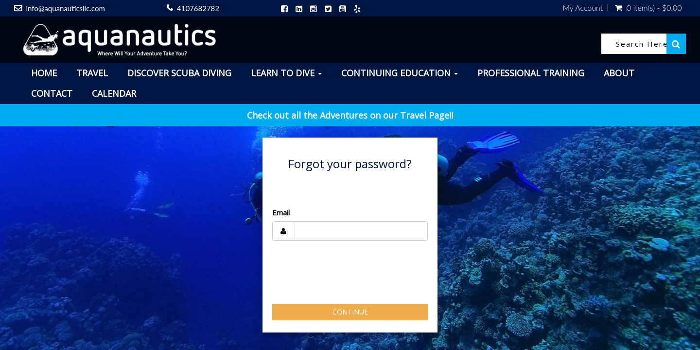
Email (281, 212)
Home (44, 73)
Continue (350, 311)
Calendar (114, 93)
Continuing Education (399, 73)
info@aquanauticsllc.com (65, 8)
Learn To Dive (286, 73)
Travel (92, 73)
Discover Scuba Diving (179, 73)
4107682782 (198, 8)
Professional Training (530, 73)
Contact (51, 93)
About (619, 73)
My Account (582, 7)
